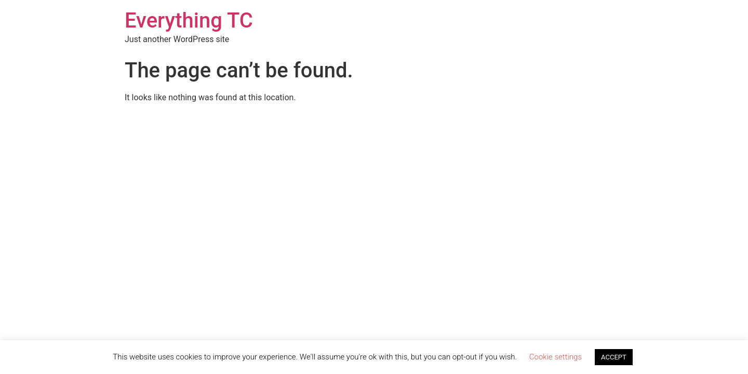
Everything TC (189, 20)
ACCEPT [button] (613, 357)
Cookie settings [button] (555, 357)
